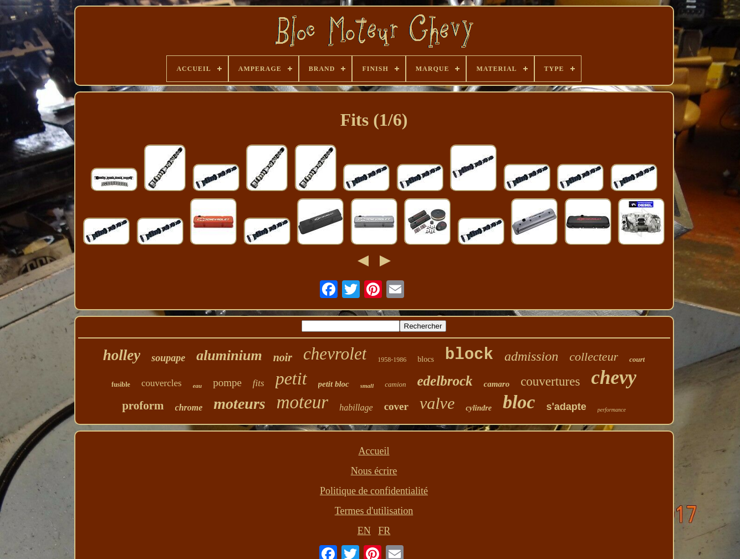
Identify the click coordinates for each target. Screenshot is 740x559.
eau (197, 385)
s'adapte (566, 406)
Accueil (374, 451)
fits (258, 383)
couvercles (161, 383)
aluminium (229, 355)
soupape (168, 357)
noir (282, 357)
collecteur (593, 356)
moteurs (239, 403)
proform (143, 405)
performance (612, 410)
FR (384, 530)
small (367, 385)
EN (364, 530)
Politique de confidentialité (374, 490)
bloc (519, 402)
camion (395, 384)
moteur (303, 402)
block (469, 355)
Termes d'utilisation (374, 510)
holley (122, 355)
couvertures (550, 381)
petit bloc (333, 383)
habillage (355, 407)
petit (291, 378)
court (637, 359)
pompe (227, 382)
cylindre (479, 408)
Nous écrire (374, 470)
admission (531, 356)
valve (437, 403)
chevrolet (334, 353)
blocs (425, 359)
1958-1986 (391, 359)
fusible (120, 384)
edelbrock (445, 380)
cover (396, 406)
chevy (613, 377)
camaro (496, 383)
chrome (189, 407)
